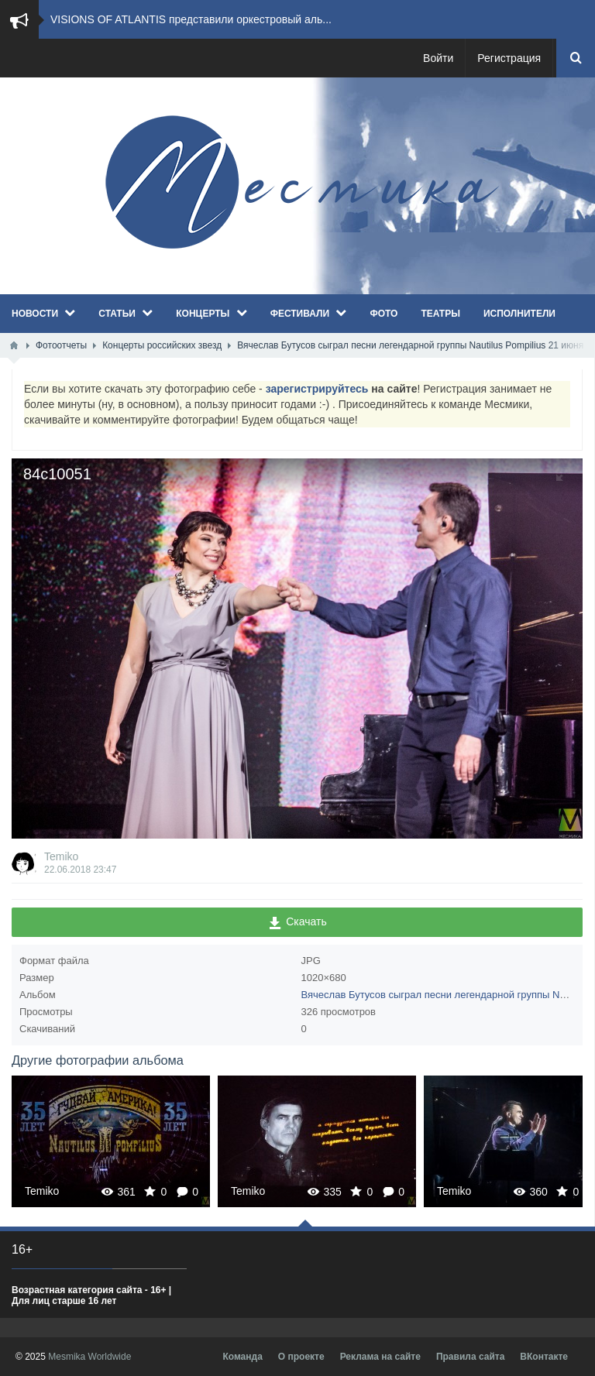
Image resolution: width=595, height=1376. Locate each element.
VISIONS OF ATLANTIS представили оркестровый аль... (191, 19)
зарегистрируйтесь (317, 389)
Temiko (61, 856)
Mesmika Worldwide (89, 1356)
